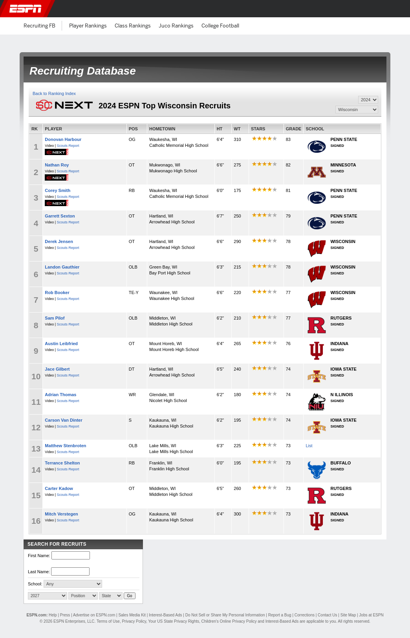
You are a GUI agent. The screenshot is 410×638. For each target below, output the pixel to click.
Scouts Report (68, 146)
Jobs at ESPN (371, 615)
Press (65, 615)
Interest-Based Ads (165, 615)
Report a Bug (279, 615)
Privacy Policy (134, 621)
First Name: (39, 555)
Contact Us (327, 615)
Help (53, 615)
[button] (397, 8)
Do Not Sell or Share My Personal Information (225, 615)
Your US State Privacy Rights (173, 621)
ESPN (25, 8)
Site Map (348, 615)
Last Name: (39, 571)
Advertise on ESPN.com (94, 615)
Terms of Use (108, 621)
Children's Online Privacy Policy (229, 621)
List (309, 445)
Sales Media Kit (131, 615)
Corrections (305, 615)
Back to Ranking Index (54, 93)
